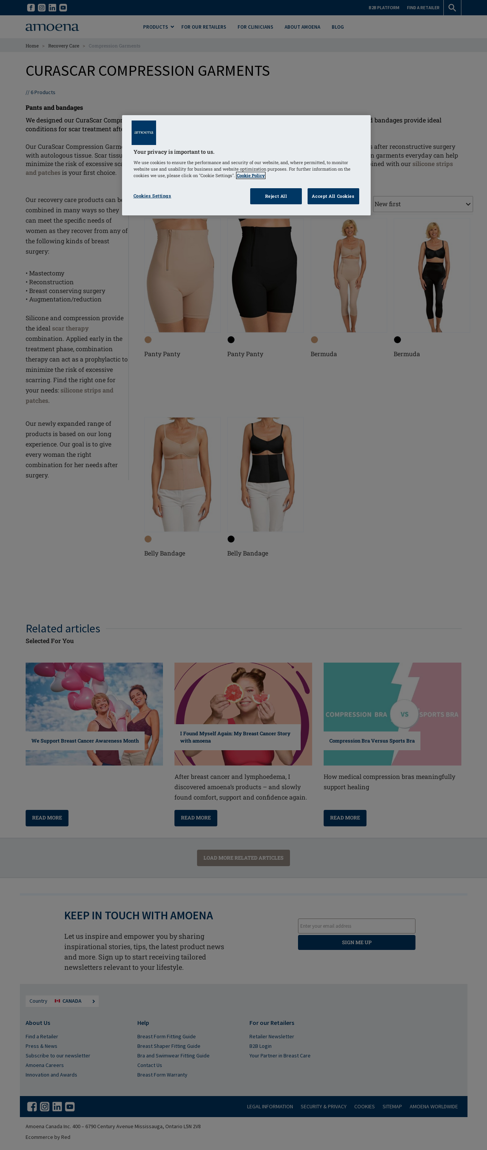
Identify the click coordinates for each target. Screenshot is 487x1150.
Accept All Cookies (333, 196)
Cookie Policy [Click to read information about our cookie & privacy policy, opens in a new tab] (251, 175)
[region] (246, 165)
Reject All (276, 196)
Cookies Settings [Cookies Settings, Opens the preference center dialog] (152, 196)
